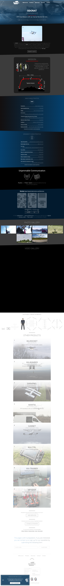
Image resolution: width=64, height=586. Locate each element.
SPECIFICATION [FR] (42, 19)
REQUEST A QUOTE (32, 51)
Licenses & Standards (32, 523)
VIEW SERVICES (32, 515)
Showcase (37, 2)
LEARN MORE (32, 355)
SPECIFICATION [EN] (32, 19)
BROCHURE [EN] (23, 19)
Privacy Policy (37, 582)
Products (31, 2)
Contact (48, 2)
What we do (25, 2)
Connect (43, 2)
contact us (24, 540)
